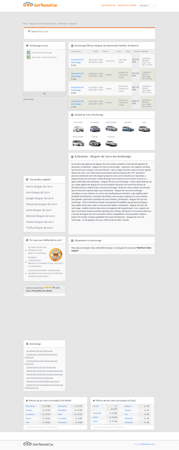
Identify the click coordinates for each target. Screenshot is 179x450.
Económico (78, 127)
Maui (27, 422)
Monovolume (78, 141)
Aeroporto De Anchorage (42, 53)
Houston (29, 410)
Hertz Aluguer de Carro (39, 210)
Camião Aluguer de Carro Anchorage (41, 367)
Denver (28, 418)
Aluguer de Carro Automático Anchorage (42, 381)
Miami (60, 414)
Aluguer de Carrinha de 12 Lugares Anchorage (44, 371)
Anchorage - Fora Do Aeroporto (44, 57)
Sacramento (30, 414)
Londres (96, 406)
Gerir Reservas (108, 5)
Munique (128, 410)
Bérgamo (128, 406)
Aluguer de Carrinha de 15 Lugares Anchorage (44, 374)
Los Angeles (62, 418)
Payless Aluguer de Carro (40, 221)
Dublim (95, 417)
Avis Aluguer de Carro (38, 192)
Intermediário (111, 127)
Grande (95, 141)
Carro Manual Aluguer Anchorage (39, 378)
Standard (128, 127)
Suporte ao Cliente (127, 5)
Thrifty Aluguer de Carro (39, 227)
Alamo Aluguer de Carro (39, 186)
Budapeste (129, 422)
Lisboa (95, 421)
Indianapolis (62, 406)
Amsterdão (97, 413)
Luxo (144, 127)
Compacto (95, 127)
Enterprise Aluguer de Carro (41, 204)
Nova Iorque (30, 406)
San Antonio (62, 422)
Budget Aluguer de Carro (40, 198)
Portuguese (144, 5)
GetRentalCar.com (147, 444)
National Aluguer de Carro (40, 215)
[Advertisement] (89, 16)
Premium (111, 141)
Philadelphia (62, 410)
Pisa (126, 414)
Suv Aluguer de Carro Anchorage (39, 351)
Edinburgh (129, 418)
